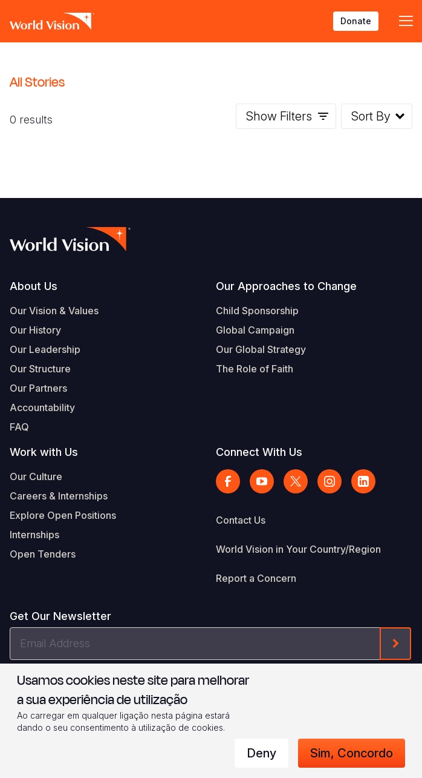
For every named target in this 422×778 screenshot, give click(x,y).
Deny (261, 753)
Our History (35, 330)
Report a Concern (256, 578)
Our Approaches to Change (286, 286)
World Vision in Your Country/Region (298, 549)
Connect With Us (259, 452)
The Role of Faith (254, 369)
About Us (33, 286)
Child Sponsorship (257, 311)
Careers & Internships (59, 496)
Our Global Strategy (261, 349)
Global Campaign (255, 330)
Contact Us (240, 520)
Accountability (42, 407)
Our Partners (38, 388)
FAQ (19, 427)
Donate (355, 21)
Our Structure (40, 369)
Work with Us (44, 452)
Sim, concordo (351, 753)
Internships (34, 535)
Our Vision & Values (54, 311)
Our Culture (36, 476)
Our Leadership (45, 349)
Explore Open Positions (63, 515)
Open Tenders (43, 554)
